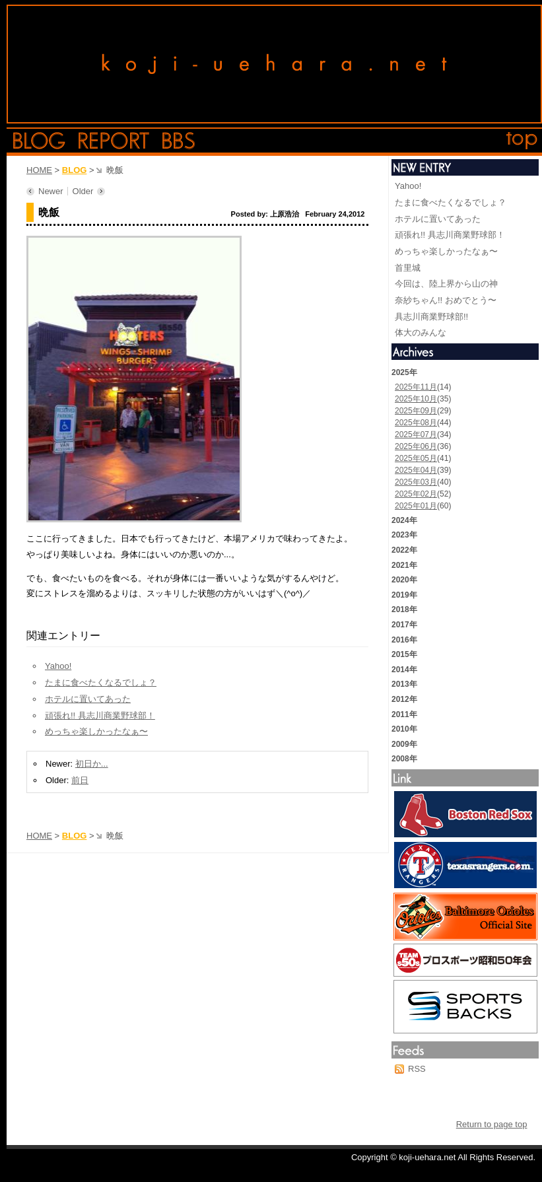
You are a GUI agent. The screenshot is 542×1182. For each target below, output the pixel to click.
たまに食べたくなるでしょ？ (100, 682)
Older (83, 191)
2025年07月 (416, 434)
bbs (178, 140)
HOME (39, 170)
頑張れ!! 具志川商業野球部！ (100, 715)
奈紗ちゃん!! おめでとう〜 (445, 300)
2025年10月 (416, 398)
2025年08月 (416, 422)
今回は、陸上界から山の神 (446, 284)
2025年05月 (416, 458)
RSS (417, 1069)
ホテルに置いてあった (88, 699)
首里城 (408, 268)
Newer (50, 191)
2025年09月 (416, 410)
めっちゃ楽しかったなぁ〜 (96, 731)
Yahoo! (58, 666)
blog (39, 140)
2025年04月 (416, 470)
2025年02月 (416, 494)
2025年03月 (416, 482)
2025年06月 (416, 446)
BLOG (74, 170)
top (522, 140)
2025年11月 (416, 387)
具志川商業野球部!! (431, 317)
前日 (79, 780)
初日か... (91, 764)
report (114, 140)
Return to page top (491, 1124)
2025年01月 (416, 505)
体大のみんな (420, 332)
